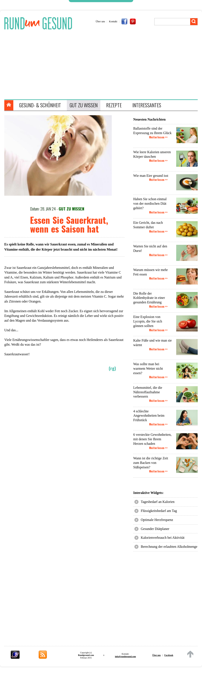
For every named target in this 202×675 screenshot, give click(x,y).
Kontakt (113, 21)
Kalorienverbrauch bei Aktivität (162, 537)
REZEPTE (114, 105)
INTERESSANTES (146, 105)
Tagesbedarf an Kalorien (157, 502)
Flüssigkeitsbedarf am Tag (159, 511)
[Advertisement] (103, 65)
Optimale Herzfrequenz (157, 520)
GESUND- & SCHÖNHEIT (40, 105)
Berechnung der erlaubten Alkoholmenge (169, 546)
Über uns (100, 21)
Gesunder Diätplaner (155, 529)
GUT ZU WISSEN (84, 105)
